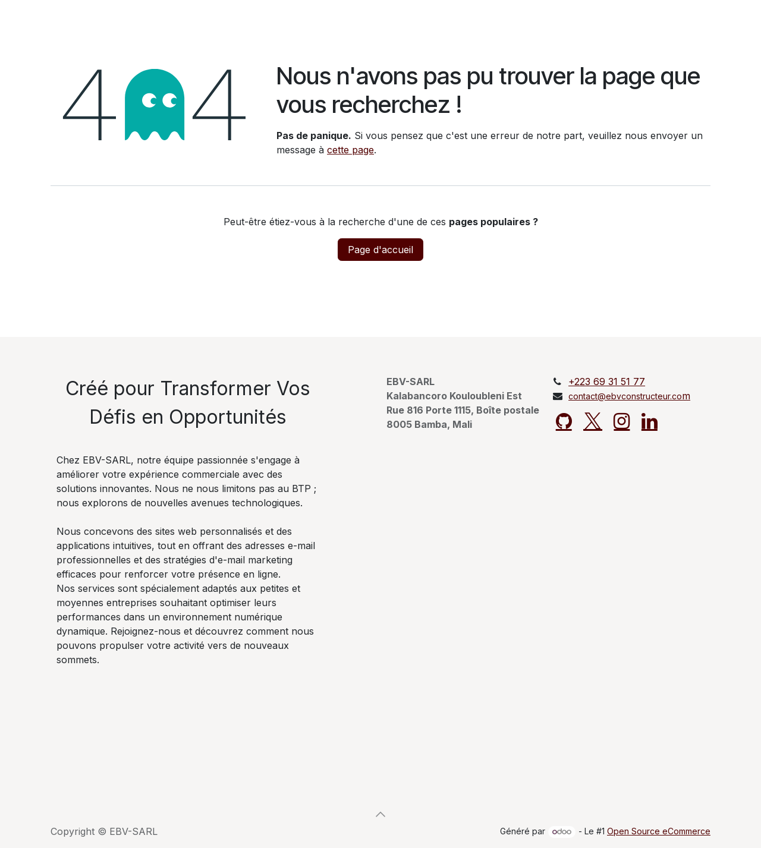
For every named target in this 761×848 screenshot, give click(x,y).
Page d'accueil (380, 250)
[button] (380, 814)
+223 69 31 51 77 (606, 381)
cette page (350, 150)
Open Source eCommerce (658, 831)
